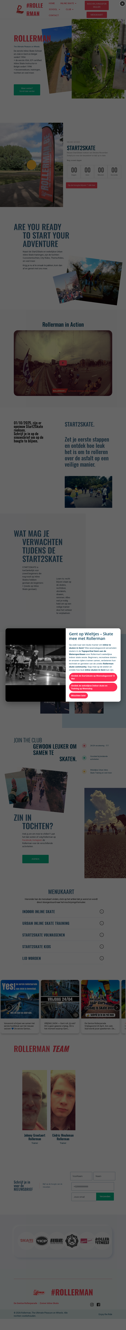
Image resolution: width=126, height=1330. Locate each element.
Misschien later (78, 695)
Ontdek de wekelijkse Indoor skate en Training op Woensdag (89, 687)
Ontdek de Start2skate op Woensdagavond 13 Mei (93, 677)
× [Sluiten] (122, 3)
